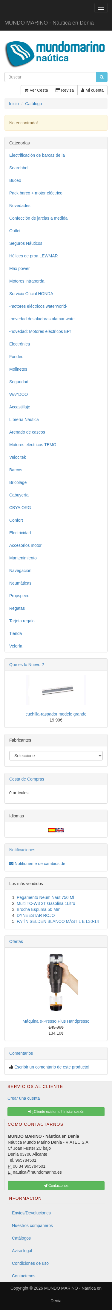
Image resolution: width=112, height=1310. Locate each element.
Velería (15, 646)
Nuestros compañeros (32, 1225)
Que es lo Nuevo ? (26, 664)
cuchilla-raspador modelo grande (56, 714)
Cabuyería (19, 495)
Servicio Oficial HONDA (31, 293)
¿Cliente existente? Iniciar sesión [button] (56, 1112)
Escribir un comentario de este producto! (51, 1067)
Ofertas (16, 941)
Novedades (19, 205)
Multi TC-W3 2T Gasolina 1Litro (46, 903)
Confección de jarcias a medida (38, 218)
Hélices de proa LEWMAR (33, 255)
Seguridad (18, 381)
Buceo (15, 180)
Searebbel (18, 167)
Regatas (17, 608)
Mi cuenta (92, 90)
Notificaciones (22, 849)
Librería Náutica (24, 419)
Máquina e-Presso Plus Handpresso (55, 1021)
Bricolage (18, 482)
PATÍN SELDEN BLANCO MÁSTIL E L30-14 (58, 921)
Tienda (15, 633)
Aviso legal (22, 1250)
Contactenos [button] (56, 1186)
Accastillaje (19, 407)
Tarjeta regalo (22, 620)
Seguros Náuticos (25, 243)
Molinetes (18, 369)
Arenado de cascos (27, 432)
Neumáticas (20, 583)
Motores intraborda (27, 281)
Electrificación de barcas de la (37, 155)
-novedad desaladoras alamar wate (42, 318)
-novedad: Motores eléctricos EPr (40, 331)
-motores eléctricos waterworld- (38, 306)
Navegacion (20, 570)
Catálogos (21, 1238)
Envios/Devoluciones (31, 1213)
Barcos (15, 469)
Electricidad (20, 532)
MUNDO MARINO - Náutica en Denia (49, 23)
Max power (19, 268)
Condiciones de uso (30, 1263)
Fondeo (16, 356)
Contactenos (24, 1275)
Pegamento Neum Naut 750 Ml (45, 897)
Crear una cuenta (23, 1098)
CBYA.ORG (20, 507)
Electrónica (19, 344)
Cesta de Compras (26, 779)
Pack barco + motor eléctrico (35, 193)
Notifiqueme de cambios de (37, 863)
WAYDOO (18, 394)
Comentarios (21, 1053)
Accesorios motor (25, 545)
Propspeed (19, 595)
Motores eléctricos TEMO (32, 444)
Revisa (65, 90)
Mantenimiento (23, 558)
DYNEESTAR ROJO (36, 915)
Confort (16, 520)
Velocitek (17, 457)
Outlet (14, 230)
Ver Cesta (36, 90)
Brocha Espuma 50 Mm (38, 909)
